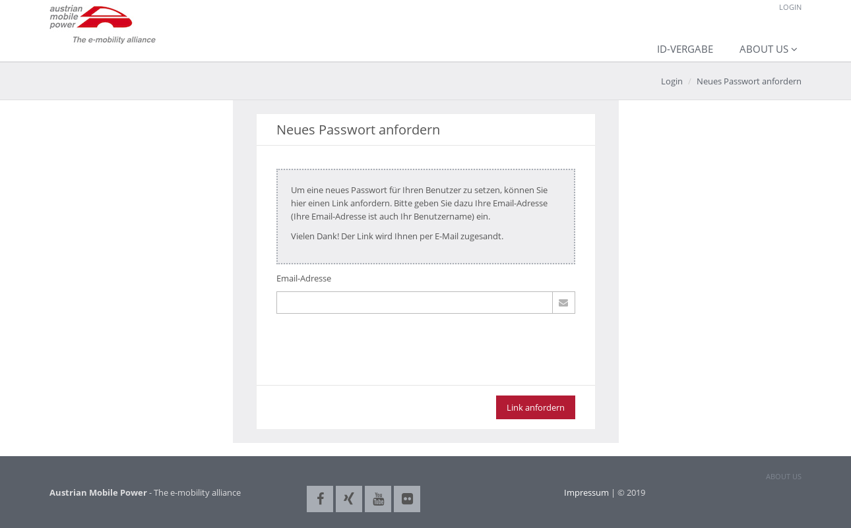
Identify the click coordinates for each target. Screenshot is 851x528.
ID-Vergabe (685, 48)
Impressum (586, 492)
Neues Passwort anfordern (749, 81)
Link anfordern (536, 407)
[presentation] (376, 356)
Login (790, 7)
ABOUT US (784, 476)
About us (764, 48)
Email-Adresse (303, 278)
